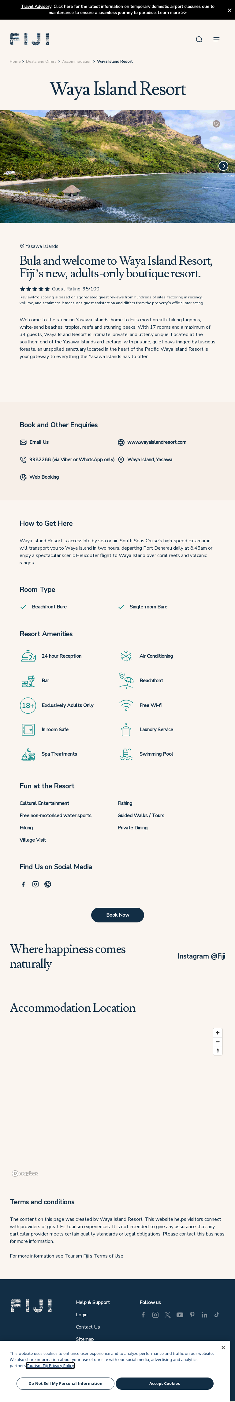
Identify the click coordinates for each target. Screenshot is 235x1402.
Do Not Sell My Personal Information (65, 1383)
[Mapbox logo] (25, 1173)
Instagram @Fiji (201, 956)
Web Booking (39, 477)
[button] (30, 39)
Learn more (169, 13)
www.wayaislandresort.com (152, 442)
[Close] (223, 1347)
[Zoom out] (217, 1041)
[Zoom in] (217, 1032)
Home (15, 61)
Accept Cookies (164, 1383)
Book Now (117, 915)
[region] (117, 1102)
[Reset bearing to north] (217, 1050)
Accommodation (76, 61)
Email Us (34, 442)
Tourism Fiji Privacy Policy (50, 1365)
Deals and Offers (41, 61)
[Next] (223, 166)
